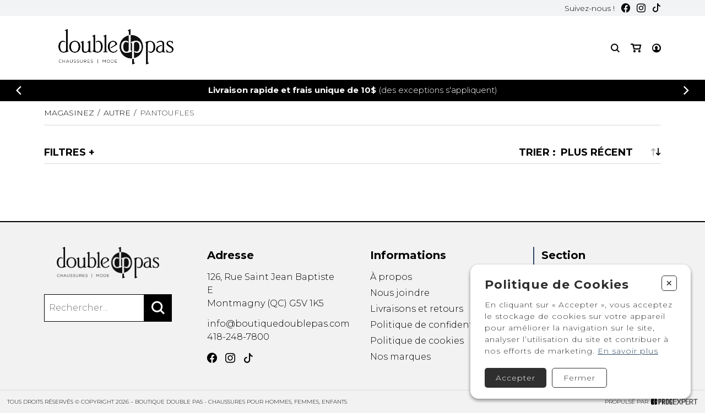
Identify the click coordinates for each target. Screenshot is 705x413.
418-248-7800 (238, 337)
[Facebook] (625, 8)
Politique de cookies (417, 342)
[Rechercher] (158, 308)
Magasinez (69, 113)
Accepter (515, 378)
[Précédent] (18, 90)
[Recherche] (615, 48)
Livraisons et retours (416, 309)
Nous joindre (400, 293)
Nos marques (400, 359)
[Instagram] (641, 8)
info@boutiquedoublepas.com (278, 323)
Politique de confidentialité (433, 325)
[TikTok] (656, 8)
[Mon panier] (636, 48)
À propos (391, 277)
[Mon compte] (656, 48)
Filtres (65, 152)
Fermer (579, 378)
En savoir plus (628, 351)
